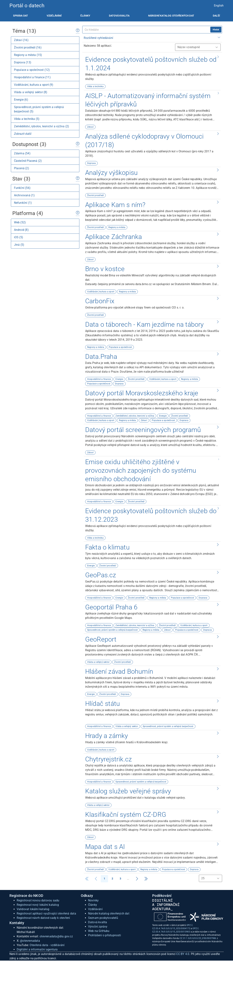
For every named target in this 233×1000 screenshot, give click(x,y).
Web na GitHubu (99, 931)
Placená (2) (21, 168)
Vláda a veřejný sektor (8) (30, 92)
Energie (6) (21, 99)
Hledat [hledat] (216, 29)
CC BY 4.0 (182, 954)
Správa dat (20, 15)
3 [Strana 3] (120, 878)
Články (85, 15)
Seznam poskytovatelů (103, 918)
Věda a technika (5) (27, 119)
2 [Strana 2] (112, 878)
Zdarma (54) (22, 153)
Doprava (91, 163)
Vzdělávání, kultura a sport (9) (33, 84)
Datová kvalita (119, 15)
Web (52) (20, 222)
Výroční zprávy (98, 926)
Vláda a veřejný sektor (98, 662)
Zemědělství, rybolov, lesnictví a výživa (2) (41, 126)
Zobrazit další (23, 133)
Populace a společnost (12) (32, 70)
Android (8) (21, 230)
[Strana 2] (137, 878)
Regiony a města (116, 227)
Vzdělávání (54, 15)
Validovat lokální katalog (33, 909)
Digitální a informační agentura (37, 949)
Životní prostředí (95, 195)
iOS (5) (18, 237)
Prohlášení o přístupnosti (104, 935)
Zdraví (90, 127)
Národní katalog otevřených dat (108, 913)
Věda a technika (95, 86)
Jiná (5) (19, 244)
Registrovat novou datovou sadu (38, 900)
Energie (119, 379)
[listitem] (20, 15)
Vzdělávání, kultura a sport (100, 291)
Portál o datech (26, 6)
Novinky (93, 900)
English (219, 5)
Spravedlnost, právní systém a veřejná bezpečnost (112, 630)
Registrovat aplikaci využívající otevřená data (46, 913)
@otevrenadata (30, 940)
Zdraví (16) (21, 40)
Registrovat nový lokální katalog (38, 904)
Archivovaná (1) (24, 195)
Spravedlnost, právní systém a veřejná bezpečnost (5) (39, 109)
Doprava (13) (22, 62)
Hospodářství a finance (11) (32, 77)
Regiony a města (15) (28, 55)
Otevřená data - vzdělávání (47, 945)
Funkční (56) (22, 188)
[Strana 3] (146, 878)
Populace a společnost (120, 347)
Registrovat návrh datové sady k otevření (43, 918)
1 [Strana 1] (104, 878)
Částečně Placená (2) (28, 161)
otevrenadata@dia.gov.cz (56, 936)
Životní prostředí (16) (28, 47)
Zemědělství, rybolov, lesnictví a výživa (135, 416)
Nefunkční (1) (23, 202)
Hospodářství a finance (99, 379)
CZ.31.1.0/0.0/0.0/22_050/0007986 (198, 938)
